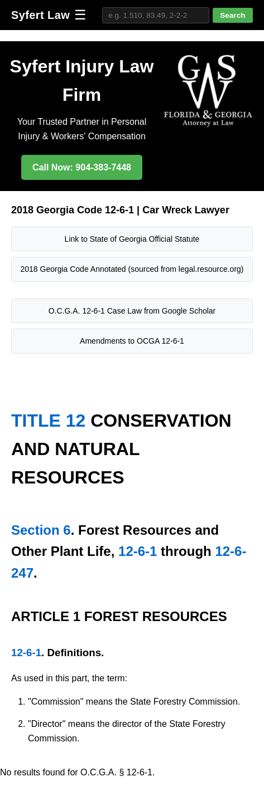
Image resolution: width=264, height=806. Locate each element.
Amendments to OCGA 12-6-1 (132, 340)
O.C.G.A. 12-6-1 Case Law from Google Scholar (132, 310)
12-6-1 (137, 551)
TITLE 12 (48, 421)
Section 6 (41, 530)
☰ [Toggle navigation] (80, 14)
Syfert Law (40, 15)
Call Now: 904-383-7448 (81, 167)
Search (232, 15)
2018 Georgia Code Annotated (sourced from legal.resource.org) (131, 269)
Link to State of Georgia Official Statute (132, 239)
